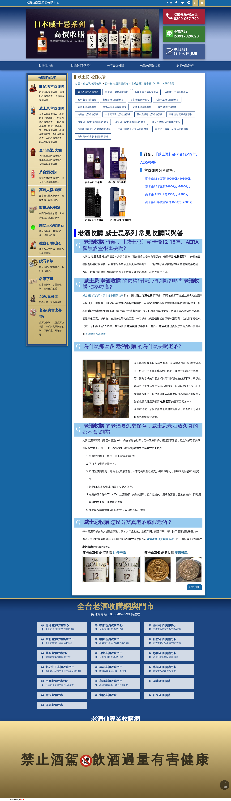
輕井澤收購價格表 (48, 142)
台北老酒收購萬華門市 (57, 639)
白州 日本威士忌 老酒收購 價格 (93, 136)
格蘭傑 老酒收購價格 (88, 114)
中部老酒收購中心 (108, 625)
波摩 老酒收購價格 (87, 99)
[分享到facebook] (176, 3)
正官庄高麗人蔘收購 (49, 195)
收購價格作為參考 (95, 333)
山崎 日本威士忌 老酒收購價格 (130, 121)
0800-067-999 (120, 614)
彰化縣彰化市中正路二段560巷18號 (60, 671)
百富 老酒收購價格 (139, 99)
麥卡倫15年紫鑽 (167, 186)
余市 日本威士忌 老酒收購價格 (93, 121)
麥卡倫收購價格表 (48, 114)
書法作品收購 (50, 288)
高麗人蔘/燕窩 (50, 190)
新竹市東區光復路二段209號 (164, 643)
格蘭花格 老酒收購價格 (114, 107)
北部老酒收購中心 (54, 625)
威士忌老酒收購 (51, 108)
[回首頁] (202, 3)
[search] (195, 3)
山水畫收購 (44, 284)
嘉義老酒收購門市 (161, 667)
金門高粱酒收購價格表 (50, 156)
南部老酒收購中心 (161, 625)
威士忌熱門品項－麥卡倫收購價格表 (103, 295)
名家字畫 (46, 279)
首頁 (77, 83)
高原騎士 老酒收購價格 (116, 92)
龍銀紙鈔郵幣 (49, 208)
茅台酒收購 (48, 172)
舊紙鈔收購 (53, 217)
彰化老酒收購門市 (161, 653)
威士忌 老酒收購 (92, 83)
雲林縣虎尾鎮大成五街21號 (110, 671)
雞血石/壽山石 (50, 243)
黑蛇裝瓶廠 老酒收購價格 (149, 114)
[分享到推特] (182, 3)
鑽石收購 (43, 266)
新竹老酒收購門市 (161, 639)
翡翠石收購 (44, 231)
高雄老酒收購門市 (108, 681)
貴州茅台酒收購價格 (49, 178)
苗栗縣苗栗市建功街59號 (55, 657)
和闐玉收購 (49, 235)
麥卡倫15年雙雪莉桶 (168, 202)
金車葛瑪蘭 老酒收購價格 (117, 114)
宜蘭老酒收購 (105, 695)
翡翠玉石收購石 (51, 225)
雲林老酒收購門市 (108, 667)
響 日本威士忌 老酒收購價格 (166, 121)
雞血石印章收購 (47, 249)
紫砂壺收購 (56, 302)
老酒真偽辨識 (115, 65)
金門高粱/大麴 (50, 150)
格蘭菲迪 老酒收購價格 (176, 92)
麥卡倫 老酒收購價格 (116, 83)
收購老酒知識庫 (150, 65)
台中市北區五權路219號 (108, 629)
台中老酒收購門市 (108, 653)
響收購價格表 (50, 130)
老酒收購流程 (185, 65)
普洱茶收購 (44, 322)
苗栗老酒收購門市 (54, 653)
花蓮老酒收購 (158, 681)
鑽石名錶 (46, 261)
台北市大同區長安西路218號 (57, 629)
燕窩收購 (52, 199)
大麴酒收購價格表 (48, 164)
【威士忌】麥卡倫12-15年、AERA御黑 (153, 83)
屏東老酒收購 (51, 705)
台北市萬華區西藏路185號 (56, 643)
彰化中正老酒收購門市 (57, 667)
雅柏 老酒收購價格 (167, 107)
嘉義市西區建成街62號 (161, 671)
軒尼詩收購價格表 (48, 92)
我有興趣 (194, 587)
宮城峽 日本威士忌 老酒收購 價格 (171, 129)
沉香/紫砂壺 (48, 297)
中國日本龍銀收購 (48, 213)
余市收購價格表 (54, 138)
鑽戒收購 (54, 266)
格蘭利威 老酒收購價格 (167, 99)
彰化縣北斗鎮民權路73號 (162, 657)
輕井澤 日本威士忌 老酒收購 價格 (94, 129)
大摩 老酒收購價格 (142, 107)
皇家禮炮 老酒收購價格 (180, 114)
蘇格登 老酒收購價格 (113, 99)
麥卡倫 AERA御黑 (166, 194)
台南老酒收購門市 (54, 681)
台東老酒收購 (158, 695)
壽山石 (60, 249)
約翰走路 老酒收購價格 (146, 92)
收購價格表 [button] (46, 65)
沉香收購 (43, 302)
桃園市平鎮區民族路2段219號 (111, 643)
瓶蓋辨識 (181, 553)
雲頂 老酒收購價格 (87, 107)
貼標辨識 (119, 553)
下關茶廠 (48, 330)
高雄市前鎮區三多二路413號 (164, 629)
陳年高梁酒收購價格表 (50, 160)
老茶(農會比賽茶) (50, 313)
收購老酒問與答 (81, 65)
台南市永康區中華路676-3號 (57, 685)
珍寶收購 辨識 (160, 539)
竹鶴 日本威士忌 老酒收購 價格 (132, 129)
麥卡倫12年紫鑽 (168, 178)
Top (224, 784)
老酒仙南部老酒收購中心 (43, 2)
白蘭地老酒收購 (51, 86)
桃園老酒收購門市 (108, 639)
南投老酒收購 (51, 695)
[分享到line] (189, 3)
